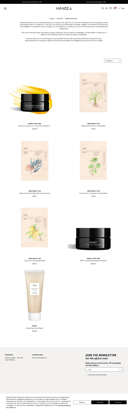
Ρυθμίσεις (82, 402)
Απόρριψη (100, 402)
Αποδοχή (118, 402)
